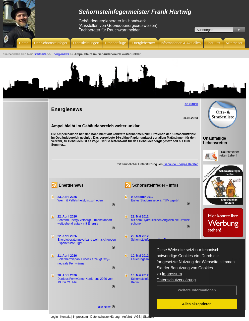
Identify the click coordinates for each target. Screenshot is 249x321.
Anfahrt (127, 316)
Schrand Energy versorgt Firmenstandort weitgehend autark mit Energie (84, 221)
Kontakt (65, 316)
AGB (137, 316)
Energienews (71, 185)
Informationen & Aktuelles (181, 43)
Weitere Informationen (197, 290)
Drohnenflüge (115, 43)
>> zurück (191, 104)
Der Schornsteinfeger (50, 43)
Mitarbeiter (234, 43)
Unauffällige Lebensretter (215, 140)
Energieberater (143, 43)
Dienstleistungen (86, 43)
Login (54, 316)
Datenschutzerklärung (176, 280)
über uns (213, 43)
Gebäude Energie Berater (180, 164)
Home (23, 43)
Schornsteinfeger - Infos (155, 185)
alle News (106, 307)
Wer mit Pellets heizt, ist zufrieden (80, 200)
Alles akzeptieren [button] (197, 304)
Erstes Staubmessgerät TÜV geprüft (155, 200)
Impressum (172, 274)
